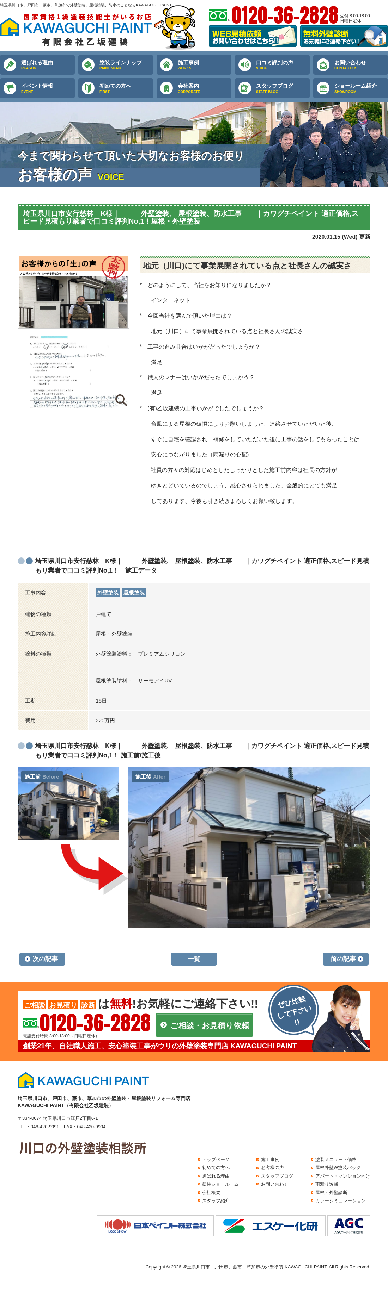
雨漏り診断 (326, 1184)
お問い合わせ (361, 65)
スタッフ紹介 (216, 1200)
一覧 (194, 958)
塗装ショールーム (220, 1184)
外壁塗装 (108, 592)
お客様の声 (272, 1167)
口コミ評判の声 (283, 65)
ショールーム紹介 (361, 88)
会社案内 (204, 88)
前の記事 (343, 958)
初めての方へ (126, 88)
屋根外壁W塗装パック (338, 1167)
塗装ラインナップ (126, 65)
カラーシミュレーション (340, 1200)
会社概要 (211, 1192)
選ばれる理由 (48, 65)
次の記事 (45, 958)
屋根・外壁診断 (331, 1192)
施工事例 (204, 65)
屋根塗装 (134, 592)
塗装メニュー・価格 (336, 1159)
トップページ (216, 1159)
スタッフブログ (283, 88)
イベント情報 (48, 88)
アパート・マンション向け (342, 1176)
